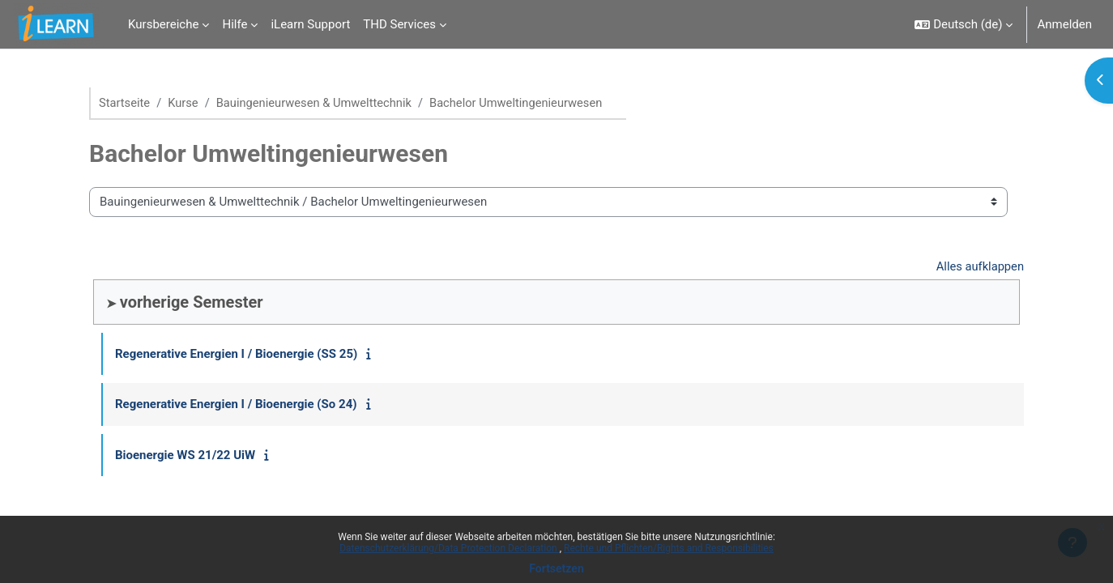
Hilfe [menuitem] (234, 24)
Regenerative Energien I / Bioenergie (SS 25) (236, 354)
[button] (963, 24)
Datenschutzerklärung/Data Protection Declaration (449, 548)
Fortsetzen (556, 568)
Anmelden (1064, 24)
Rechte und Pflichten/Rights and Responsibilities (669, 548)
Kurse (184, 103)
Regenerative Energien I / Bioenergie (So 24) (236, 405)
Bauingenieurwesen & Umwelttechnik (318, 103)
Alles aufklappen (979, 266)
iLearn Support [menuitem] (310, 24)
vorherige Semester (191, 303)
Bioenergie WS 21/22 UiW (185, 456)
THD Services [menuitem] (399, 24)
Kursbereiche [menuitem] (163, 24)
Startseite (125, 103)
